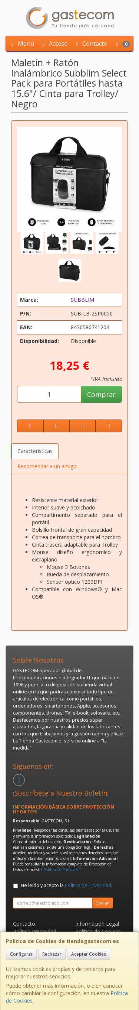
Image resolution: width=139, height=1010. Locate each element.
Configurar (21, 954)
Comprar (101, 394)
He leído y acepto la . (66, 885)
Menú (21, 43)
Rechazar (52, 954)
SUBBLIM (82, 299)
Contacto (90, 43)
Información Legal (97, 923)
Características (35, 450)
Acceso (54, 43)
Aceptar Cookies (88, 954)
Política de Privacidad (62, 869)
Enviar (102, 903)
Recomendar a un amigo (47, 466)
